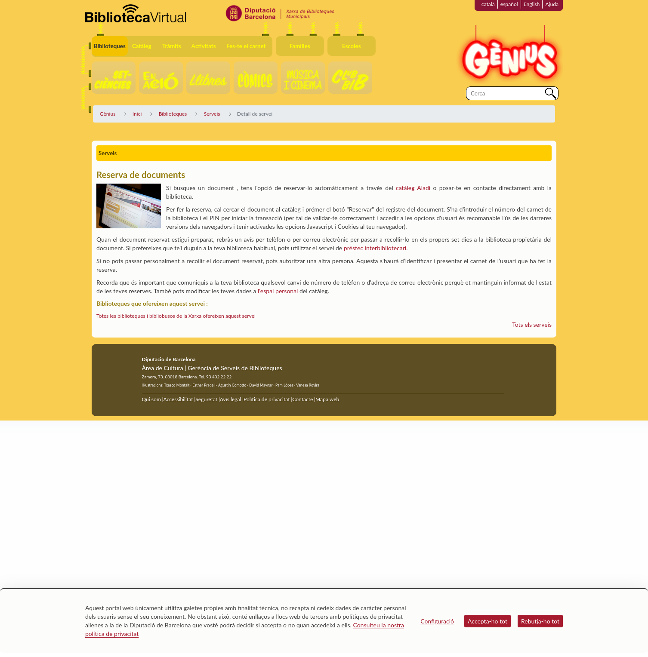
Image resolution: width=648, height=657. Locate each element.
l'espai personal (278, 291)
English (532, 4)
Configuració (437, 621)
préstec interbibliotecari (375, 248)
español (509, 4)
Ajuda (552, 4)
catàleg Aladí (413, 187)
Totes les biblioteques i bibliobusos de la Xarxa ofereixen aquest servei (176, 316)
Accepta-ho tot (487, 621)
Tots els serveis (532, 324)
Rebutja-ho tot (540, 621)
